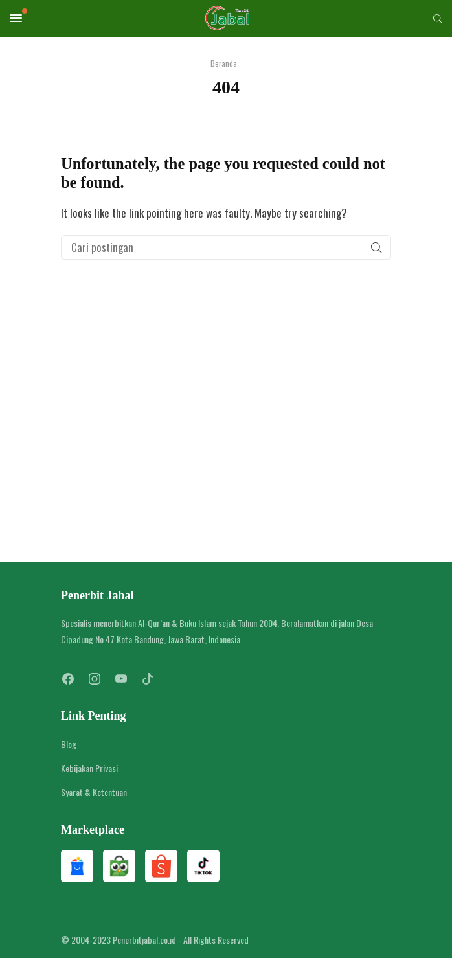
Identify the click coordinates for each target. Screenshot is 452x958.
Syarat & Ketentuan (94, 792)
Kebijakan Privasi (89, 768)
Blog (68, 744)
